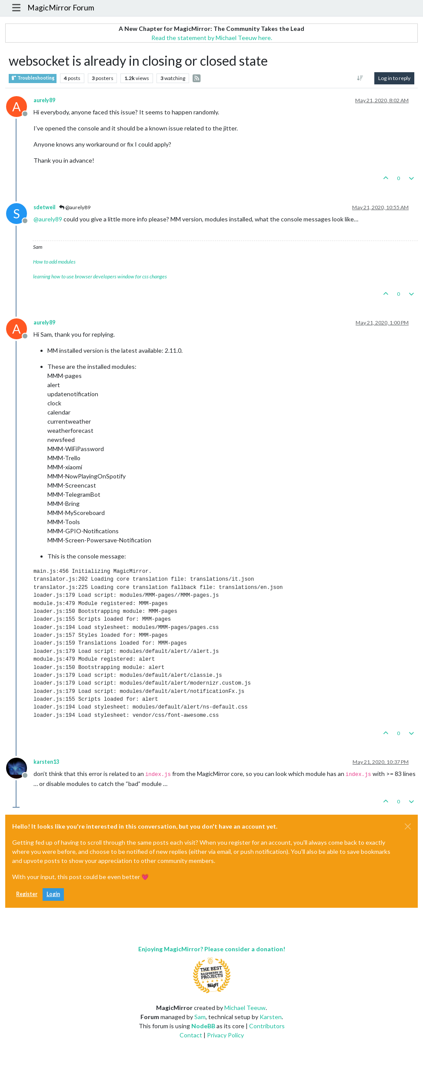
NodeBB (203, 1026)
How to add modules (54, 261)
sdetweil (44, 207)
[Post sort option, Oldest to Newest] (360, 78)
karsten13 (46, 762)
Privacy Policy (225, 1035)
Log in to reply (394, 78)
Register (26, 894)
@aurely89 (74, 207)
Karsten (271, 1016)
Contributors (267, 1026)
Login (53, 894)
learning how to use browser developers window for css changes (100, 276)
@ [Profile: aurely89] (47, 219)
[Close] (408, 826)
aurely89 (44, 100)
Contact (191, 1035)
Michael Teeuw (245, 1007)
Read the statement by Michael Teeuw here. (211, 37)
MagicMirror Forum (60, 7)
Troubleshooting (32, 78)
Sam (200, 1016)
